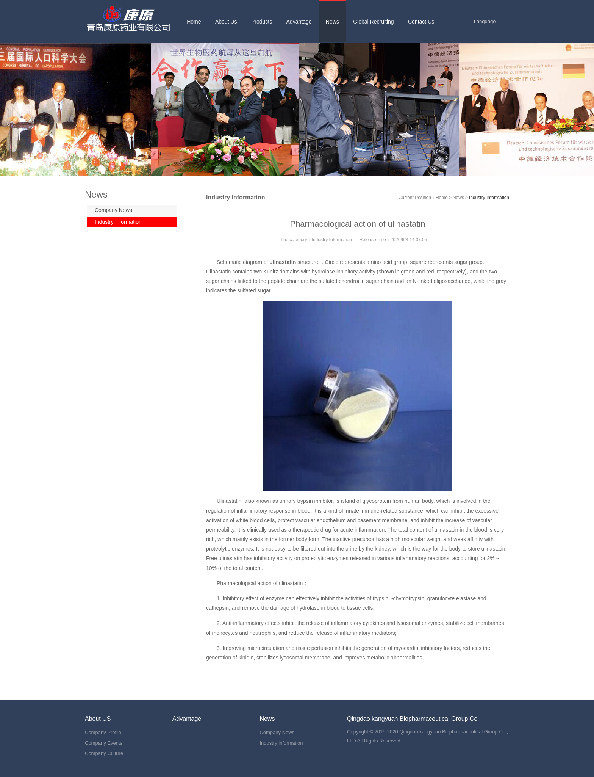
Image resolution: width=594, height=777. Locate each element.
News (458, 197)
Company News (113, 210)
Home (442, 197)
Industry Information (118, 222)
